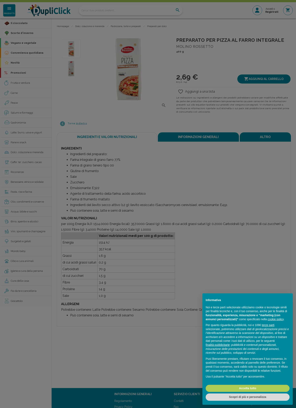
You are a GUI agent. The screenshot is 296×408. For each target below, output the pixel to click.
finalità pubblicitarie (218, 344)
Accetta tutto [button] (247, 388)
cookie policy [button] (275, 319)
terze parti (268, 325)
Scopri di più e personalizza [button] (247, 397)
